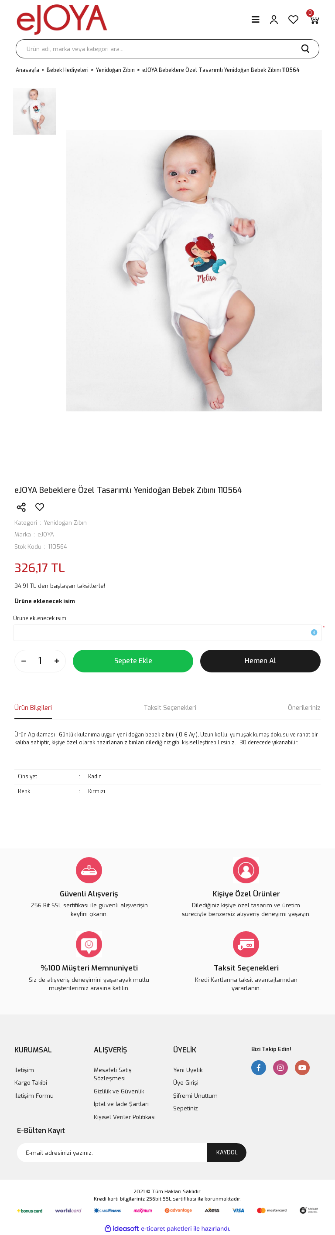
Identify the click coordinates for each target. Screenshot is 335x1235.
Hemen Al (260, 660)
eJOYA (46, 534)
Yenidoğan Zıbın (65, 522)
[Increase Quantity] (56, 661)
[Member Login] (274, 19)
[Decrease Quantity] (23, 661)
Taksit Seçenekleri (170, 707)
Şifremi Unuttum (195, 1095)
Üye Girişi (185, 1082)
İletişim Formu (34, 1095)
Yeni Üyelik (187, 1070)
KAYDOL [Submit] (227, 1152)
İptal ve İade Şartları (121, 1104)
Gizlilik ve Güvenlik (119, 1091)
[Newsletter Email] (131, 1152)
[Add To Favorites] (40, 507)
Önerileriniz (304, 707)
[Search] (167, 48)
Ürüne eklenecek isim (39, 618)
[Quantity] (40, 661)
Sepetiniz (185, 1108)
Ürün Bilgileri (33, 707)
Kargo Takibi (30, 1082)
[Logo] (62, 19)
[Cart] (314, 19)
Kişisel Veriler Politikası (125, 1117)
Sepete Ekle (133, 660)
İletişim (24, 1070)
